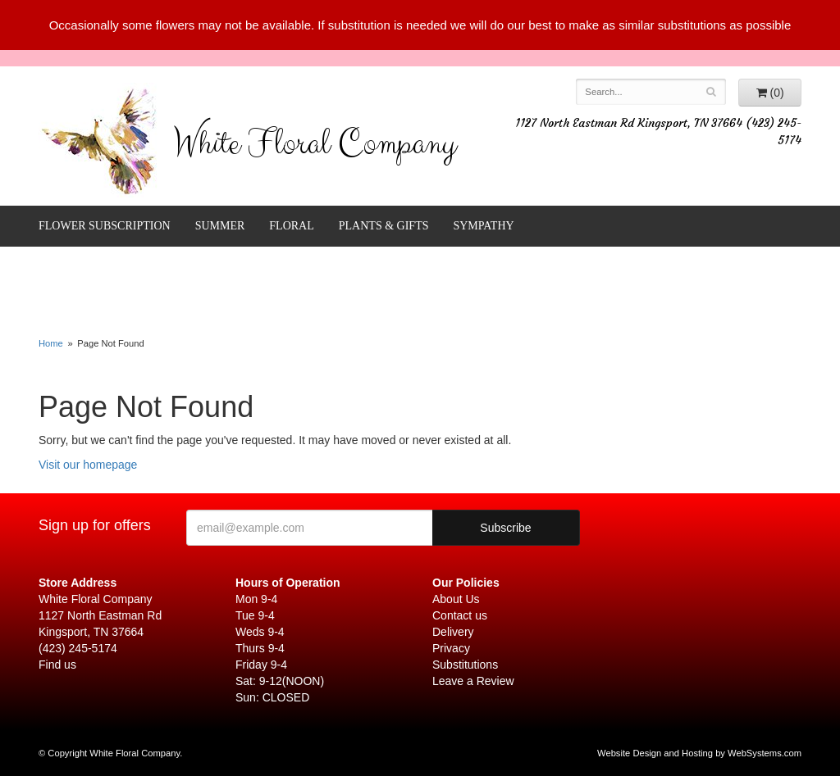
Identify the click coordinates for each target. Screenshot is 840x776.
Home (51, 343)
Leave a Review (473, 681)
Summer (220, 226)
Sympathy (483, 226)
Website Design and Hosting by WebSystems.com (699, 753)
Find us (57, 664)
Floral (291, 226)
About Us (456, 599)
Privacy (451, 648)
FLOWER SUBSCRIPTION (105, 226)
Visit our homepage (88, 464)
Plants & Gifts (384, 226)
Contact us (459, 615)
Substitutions (465, 664)
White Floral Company (314, 147)
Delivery (453, 631)
